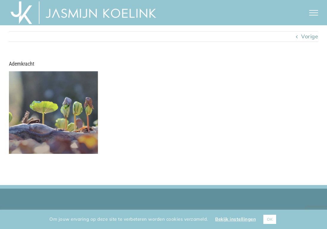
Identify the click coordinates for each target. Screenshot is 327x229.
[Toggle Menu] (314, 12)
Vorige (309, 36)
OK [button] (270, 219)
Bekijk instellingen (235, 219)
